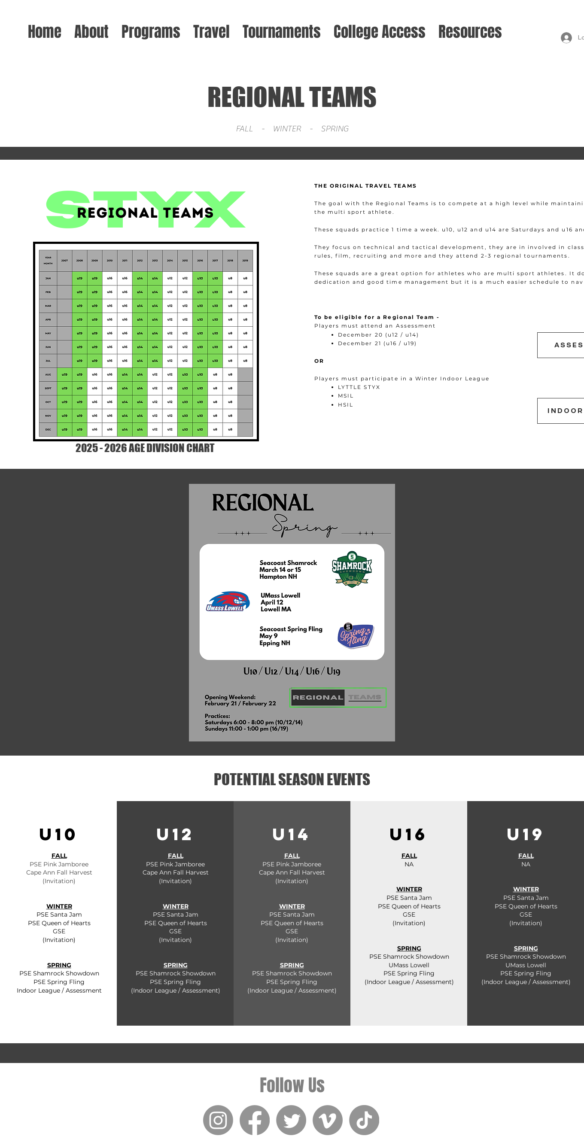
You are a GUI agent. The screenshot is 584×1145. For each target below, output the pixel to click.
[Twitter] (291, 1120)
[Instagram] (218, 1120)
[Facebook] (255, 1120)
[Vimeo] (328, 1120)
